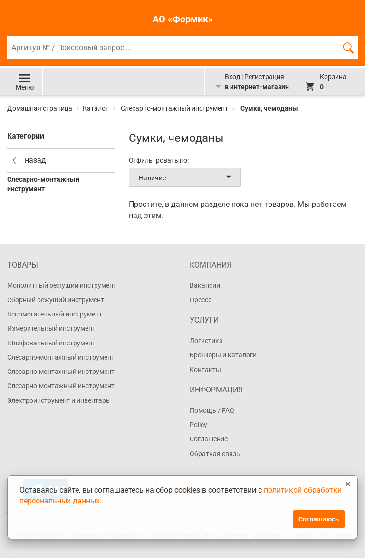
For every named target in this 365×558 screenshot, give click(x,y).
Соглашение (209, 439)
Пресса (201, 300)
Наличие (187, 177)
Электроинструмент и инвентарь (58, 400)
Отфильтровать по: (159, 160)
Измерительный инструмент (51, 328)
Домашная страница (40, 108)
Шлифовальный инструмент (51, 343)
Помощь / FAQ (212, 410)
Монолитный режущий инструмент (61, 285)
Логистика (206, 340)
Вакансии (205, 285)
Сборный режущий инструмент (55, 300)
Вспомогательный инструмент (54, 314)
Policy (198, 424)
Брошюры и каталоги (223, 355)
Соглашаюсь (318, 519)
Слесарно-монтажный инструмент (174, 108)
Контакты (205, 369)
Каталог (95, 108)
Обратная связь (215, 453)
